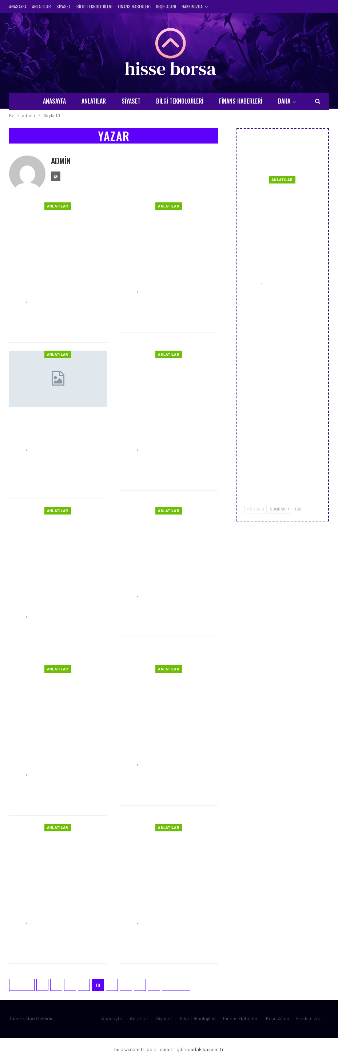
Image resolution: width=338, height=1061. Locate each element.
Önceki (22, 985)
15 (154, 985)
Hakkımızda (192, 6)
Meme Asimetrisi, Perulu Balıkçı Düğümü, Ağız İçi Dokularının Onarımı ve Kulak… (50, 747)
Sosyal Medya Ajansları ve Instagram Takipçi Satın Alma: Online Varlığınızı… (165, 900)
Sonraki (176, 985)
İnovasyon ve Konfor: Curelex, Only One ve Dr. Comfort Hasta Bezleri (49, 279)
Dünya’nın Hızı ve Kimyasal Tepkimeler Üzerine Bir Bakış (169, 578)
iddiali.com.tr (160, 1049)
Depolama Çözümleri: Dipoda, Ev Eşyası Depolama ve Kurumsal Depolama (166, 427)
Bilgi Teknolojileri (94, 6)
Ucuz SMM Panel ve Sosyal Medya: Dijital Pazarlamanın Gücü (58, 900)
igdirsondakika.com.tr (199, 1049)
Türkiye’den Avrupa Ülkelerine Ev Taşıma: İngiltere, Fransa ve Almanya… (45, 588)
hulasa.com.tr (129, 1049)
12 (126, 985)
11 (112, 985)
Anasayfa (18, 6)
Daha (284, 101)
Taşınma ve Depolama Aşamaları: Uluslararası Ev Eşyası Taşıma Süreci (57, 427)
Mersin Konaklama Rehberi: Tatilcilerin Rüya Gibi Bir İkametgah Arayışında (167, 742)
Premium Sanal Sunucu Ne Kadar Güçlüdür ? (164, 274)
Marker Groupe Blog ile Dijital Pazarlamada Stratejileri (300, 414)
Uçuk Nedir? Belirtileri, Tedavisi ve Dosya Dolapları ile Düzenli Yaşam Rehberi (278, 250)
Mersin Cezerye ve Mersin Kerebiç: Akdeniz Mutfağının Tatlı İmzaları (281, 357)
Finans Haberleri (134, 6)
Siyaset (63, 6)
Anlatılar (41, 6)
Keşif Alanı (166, 6)
